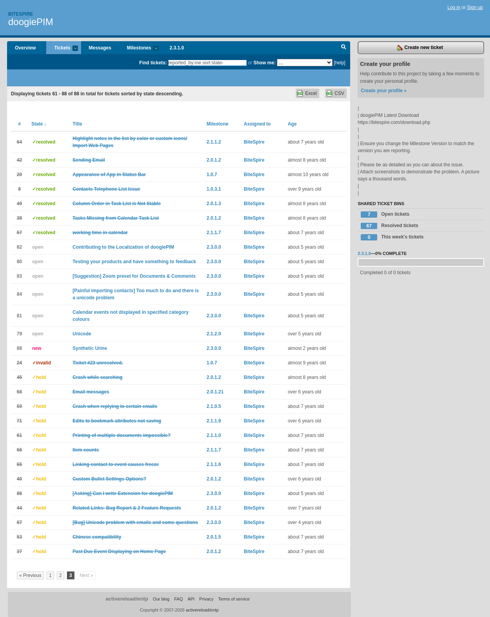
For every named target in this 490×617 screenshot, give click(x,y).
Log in (453, 7)
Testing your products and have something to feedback (134, 261)
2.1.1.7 (214, 232)
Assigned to (257, 124)
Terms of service (234, 599)
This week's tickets (392, 237)
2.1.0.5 (214, 406)
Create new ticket (420, 48)
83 (19, 276)
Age (292, 124)
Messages (100, 48)
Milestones (139, 48)
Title (77, 124)
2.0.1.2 (214, 160)
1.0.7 (212, 174)
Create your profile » (384, 90)
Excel (310, 93)
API (191, 599)
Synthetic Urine (89, 348)
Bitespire (20, 14)
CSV (339, 93)
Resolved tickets (389, 226)
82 (19, 247)
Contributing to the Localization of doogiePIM (123, 247)
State (39, 124)
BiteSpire (254, 142)
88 (19, 348)
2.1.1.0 (214, 435)
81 (19, 316)
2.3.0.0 (214, 247)
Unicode (81, 334)
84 (19, 294)
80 (19, 261)
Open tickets (385, 214)
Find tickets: (153, 63)
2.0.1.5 (214, 537)
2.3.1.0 (177, 48)
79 (19, 334)
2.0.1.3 (214, 203)
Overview (25, 48)
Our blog (161, 599)
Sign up (475, 7)
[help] (339, 63)
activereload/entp (126, 599)
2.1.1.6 (214, 464)
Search (343, 48)
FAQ (178, 599)
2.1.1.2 (214, 142)
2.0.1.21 (215, 392)
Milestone (217, 124)
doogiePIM (30, 21)
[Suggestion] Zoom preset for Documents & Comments (133, 276)
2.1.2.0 (214, 334)
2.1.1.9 (214, 421)
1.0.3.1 (214, 189)
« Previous (30, 575)
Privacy (206, 599)
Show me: (264, 63)
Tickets (62, 48)
